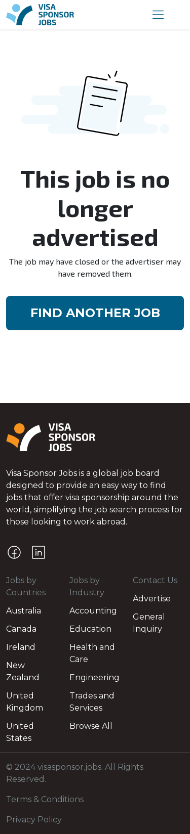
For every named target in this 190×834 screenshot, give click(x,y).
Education (90, 629)
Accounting (93, 611)
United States (20, 732)
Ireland (20, 647)
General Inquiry (149, 623)
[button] (158, 14)
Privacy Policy (34, 819)
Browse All (90, 726)
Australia (23, 611)
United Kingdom (24, 702)
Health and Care (92, 653)
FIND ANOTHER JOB (95, 312)
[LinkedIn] (38, 552)
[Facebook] (14, 552)
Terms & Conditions (45, 799)
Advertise (152, 598)
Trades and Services (92, 702)
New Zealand (23, 671)
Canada (21, 629)
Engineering (94, 677)
